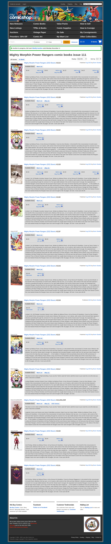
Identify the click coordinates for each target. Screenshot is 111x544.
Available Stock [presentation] (30, 66)
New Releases (16, 24)
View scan (29, 275)
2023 (89, 300)
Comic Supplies (64, 28)
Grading (63, 4)
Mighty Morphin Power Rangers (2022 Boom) (40, 63)
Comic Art (37, 37)
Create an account (15, 4)
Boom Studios (97, 62)
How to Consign (87, 28)
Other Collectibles (88, 37)
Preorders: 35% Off (18, 37)
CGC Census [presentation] (55, 403)
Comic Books (39, 24)
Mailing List (88, 507)
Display (74, 59)
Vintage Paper (39, 32)
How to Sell (85, 24)
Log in (24, 4)
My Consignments (88, 32)
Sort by (93, 59)
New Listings (16, 28)
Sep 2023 (88, 431)
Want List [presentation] (39, 66)
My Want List (63, 37)
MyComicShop (24, 17)
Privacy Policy (74, 537)
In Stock (21, 59)
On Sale (60, 32)
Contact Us (98, 537)
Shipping (69, 4)
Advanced (74, 42)
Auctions (14, 32)
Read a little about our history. (19, 527)
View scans (29, 309)
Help (81, 4)
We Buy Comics (14, 507)
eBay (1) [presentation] (46, 101)
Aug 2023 (88, 62)
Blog (76, 4)
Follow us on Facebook (40, 507)
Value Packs (62, 24)
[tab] (29, 66)
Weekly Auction (37, 48)
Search (66, 42)
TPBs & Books (39, 28)
